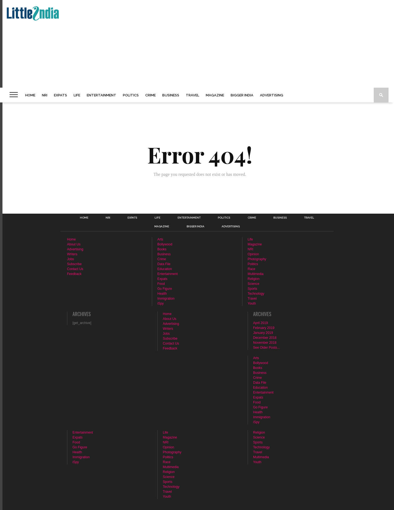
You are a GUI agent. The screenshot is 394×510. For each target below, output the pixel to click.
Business (170, 95)
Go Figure (164, 289)
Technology (256, 294)
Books (161, 249)
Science (253, 284)
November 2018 (264, 343)
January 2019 (263, 333)
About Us (73, 244)
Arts (160, 239)
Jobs (70, 259)
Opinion (253, 254)
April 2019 (260, 323)
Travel (192, 95)
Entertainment (101, 95)
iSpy (160, 303)
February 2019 (263, 328)
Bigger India (242, 95)
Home (30, 95)
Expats (60, 95)
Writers (72, 254)
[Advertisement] (168, 43)
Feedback (74, 274)
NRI (44, 95)
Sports (252, 289)
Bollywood (164, 244)
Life (77, 95)
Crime (150, 95)
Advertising (271, 95)
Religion (253, 279)
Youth (252, 303)
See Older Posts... (266, 347)
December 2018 (264, 338)
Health (162, 294)
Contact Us (75, 269)
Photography (257, 259)
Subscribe (74, 264)
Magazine (215, 95)
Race (251, 269)
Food (161, 284)
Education (164, 269)
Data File (163, 264)
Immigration (166, 298)
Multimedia (255, 274)
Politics (131, 95)
